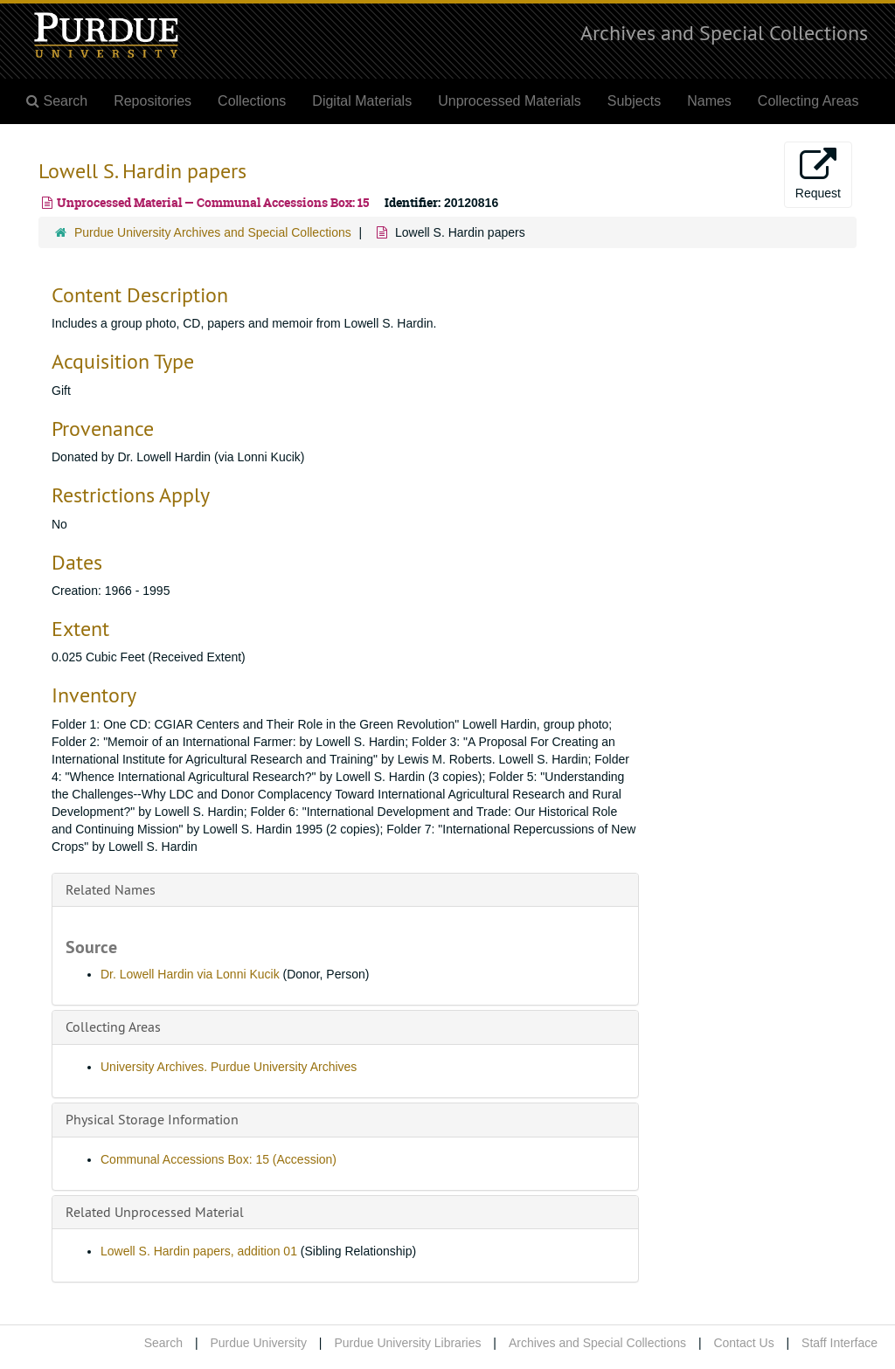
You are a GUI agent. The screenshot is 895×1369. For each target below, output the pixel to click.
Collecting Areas (808, 100)
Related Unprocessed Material (155, 1211)
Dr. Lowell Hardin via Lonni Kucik (190, 974)
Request (818, 174)
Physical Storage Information (152, 1119)
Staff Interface (839, 1343)
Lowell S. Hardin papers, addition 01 (199, 1251)
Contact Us (743, 1343)
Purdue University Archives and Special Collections (212, 232)
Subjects (634, 100)
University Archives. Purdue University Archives (229, 1067)
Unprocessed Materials (509, 100)
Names (709, 100)
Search (163, 1343)
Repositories (152, 100)
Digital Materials (362, 100)
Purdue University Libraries (407, 1343)
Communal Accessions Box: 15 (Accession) (218, 1159)
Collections (252, 100)
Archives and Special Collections (724, 32)
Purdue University (258, 1343)
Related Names (111, 889)
